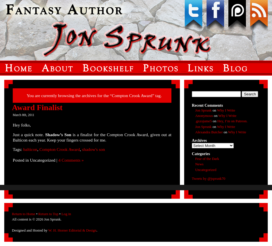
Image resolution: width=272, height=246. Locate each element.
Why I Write (226, 110)
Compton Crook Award (59, 149)
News (199, 164)
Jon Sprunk (203, 110)
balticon (30, 149)
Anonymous (204, 116)
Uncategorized (205, 170)
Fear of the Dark (207, 159)
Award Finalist (37, 107)
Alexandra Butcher (209, 132)
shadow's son (93, 149)
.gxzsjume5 (203, 121)
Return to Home (23, 214)
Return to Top (48, 214)
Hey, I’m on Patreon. (232, 121)
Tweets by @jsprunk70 (208, 179)
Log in (66, 214)
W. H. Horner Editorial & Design (72, 230)
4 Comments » (71, 160)
